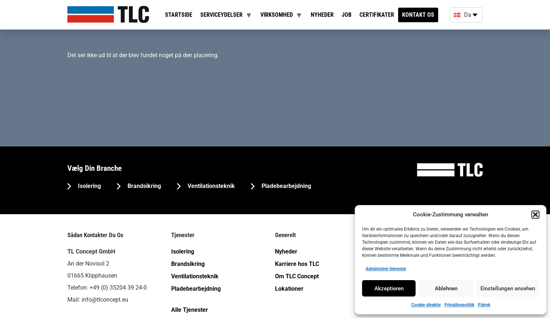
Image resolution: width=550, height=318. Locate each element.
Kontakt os (418, 14)
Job (346, 14)
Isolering (88, 185)
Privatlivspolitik (459, 304)
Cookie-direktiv (426, 304)
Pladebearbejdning (285, 185)
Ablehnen (446, 288)
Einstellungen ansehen (507, 288)
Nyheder (322, 14)
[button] (535, 214)
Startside (178, 14)
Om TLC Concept (297, 276)
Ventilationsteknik (210, 185)
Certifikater (377, 14)
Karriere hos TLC (297, 263)
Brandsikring (143, 185)
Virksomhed (276, 14)
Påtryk (484, 304)
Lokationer (289, 288)
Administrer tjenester (386, 268)
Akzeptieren (389, 288)
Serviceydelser (221, 14)
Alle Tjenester (189, 309)
